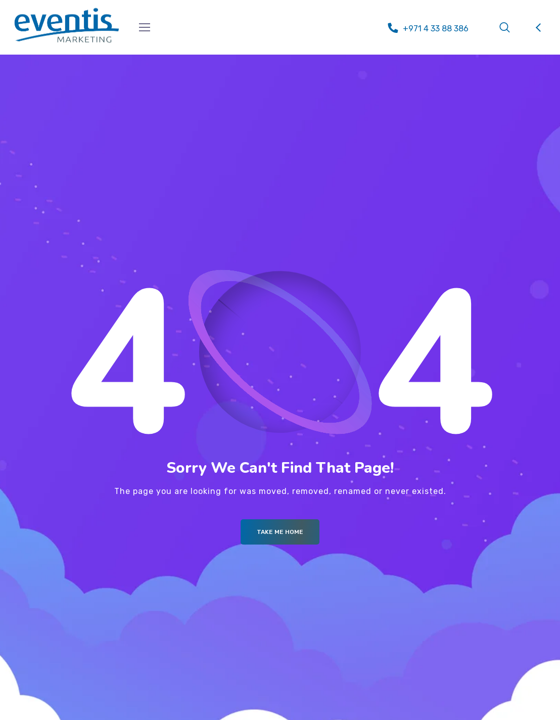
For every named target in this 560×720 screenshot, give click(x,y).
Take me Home (280, 531)
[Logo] (66, 25)
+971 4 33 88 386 (436, 28)
